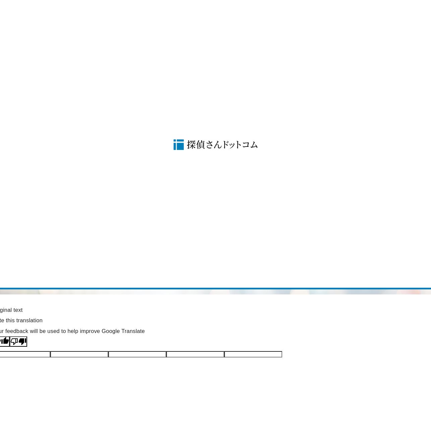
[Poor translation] (18, 341)
